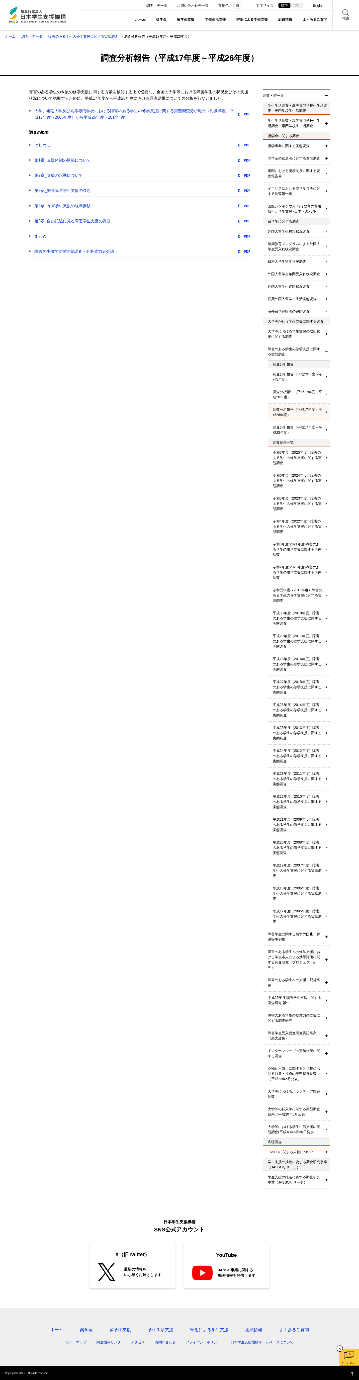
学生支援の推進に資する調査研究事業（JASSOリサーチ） (294, 1179)
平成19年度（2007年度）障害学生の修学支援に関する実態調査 (297, 870)
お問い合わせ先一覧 (192, 5)
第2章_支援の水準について (58, 175)
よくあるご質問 (315, 19)
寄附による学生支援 (252, 19)
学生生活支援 (215, 19)
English (318, 5)
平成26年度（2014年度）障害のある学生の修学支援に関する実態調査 (297, 710)
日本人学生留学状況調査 (287, 261)
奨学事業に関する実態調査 (289, 146)
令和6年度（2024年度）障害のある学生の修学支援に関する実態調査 (297, 480)
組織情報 (285, 19)
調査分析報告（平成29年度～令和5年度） (297, 376)
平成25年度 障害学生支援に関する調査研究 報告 (294, 1000)
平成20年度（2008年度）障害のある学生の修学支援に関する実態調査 (297, 847)
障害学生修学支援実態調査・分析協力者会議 (74, 251)
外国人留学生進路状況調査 (289, 286)
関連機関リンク (108, 1342)
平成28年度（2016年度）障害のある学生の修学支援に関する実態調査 (297, 664)
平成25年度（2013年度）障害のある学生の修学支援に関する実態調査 (297, 733)
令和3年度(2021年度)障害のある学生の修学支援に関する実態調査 (297, 549)
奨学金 (161, 19)
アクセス (138, 1342)
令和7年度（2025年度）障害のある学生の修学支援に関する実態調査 (297, 457)
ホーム (140, 19)
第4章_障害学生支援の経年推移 (62, 206)
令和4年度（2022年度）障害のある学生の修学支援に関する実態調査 (297, 526)
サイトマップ (76, 1342)
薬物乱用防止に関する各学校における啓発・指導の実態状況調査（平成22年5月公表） (294, 1073)
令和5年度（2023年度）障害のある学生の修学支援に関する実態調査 (297, 503)
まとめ (40, 236)
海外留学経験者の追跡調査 (289, 311)
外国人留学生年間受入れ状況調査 (294, 274)
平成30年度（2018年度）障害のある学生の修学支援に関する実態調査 (297, 618)
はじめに (42, 145)
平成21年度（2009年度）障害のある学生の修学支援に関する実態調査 (297, 824)
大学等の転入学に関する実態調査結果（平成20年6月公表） (294, 1111)
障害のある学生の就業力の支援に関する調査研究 (294, 1018)
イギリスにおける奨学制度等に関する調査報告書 (294, 191)
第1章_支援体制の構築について (62, 160)
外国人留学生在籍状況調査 (289, 231)
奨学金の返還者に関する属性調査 (294, 158)
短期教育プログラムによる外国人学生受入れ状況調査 (294, 246)
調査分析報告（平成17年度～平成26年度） (297, 412)
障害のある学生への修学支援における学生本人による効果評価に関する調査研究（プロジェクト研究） (294, 959)
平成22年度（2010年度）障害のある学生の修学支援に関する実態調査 (297, 801)
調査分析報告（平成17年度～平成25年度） (297, 429)
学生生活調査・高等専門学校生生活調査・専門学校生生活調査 (294, 123)
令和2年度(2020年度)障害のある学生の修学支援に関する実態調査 (297, 572)
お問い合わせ (165, 1342)
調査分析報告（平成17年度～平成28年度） (297, 394)
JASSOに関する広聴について (291, 1152)
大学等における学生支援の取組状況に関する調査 (294, 334)
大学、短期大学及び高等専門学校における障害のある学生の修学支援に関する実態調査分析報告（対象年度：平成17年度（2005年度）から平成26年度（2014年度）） (134, 114)
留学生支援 (185, 19)
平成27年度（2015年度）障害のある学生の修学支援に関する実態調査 (297, 687)
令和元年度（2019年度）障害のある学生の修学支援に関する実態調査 (297, 595)
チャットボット (349, 1363)
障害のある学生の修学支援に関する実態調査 (83, 36)
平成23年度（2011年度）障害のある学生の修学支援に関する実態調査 (297, 779)
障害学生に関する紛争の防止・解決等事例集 (294, 936)
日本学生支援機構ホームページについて (262, 1342)
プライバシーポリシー (203, 1342)
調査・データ (156, 5)
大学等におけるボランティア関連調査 (294, 1094)
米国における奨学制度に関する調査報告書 (294, 173)
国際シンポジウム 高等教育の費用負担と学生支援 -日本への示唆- (294, 208)
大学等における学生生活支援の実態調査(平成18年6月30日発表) (294, 1129)
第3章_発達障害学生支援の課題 (62, 190)
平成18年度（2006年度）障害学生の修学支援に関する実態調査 (297, 893)
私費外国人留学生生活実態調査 (292, 299)
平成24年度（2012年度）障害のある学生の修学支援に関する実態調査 (297, 756)
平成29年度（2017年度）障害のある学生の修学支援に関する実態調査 (297, 641)
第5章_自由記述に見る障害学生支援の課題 (72, 221)
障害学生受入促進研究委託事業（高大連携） (292, 1035)
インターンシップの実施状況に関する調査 (294, 1053)
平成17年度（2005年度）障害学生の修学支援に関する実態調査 (297, 916)
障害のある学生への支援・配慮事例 (294, 982)
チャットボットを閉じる (340, 1349)
